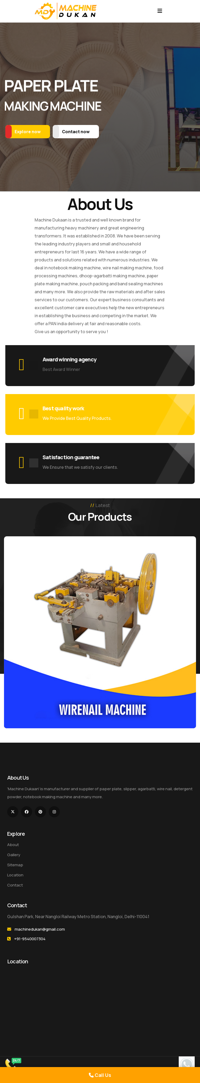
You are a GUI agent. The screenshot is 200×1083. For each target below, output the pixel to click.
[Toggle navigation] (159, 11)
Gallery (13, 855)
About (13, 844)
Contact (15, 885)
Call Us (100, 1075)
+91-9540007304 (29, 939)
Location (15, 875)
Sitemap (15, 865)
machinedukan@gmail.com (40, 929)
